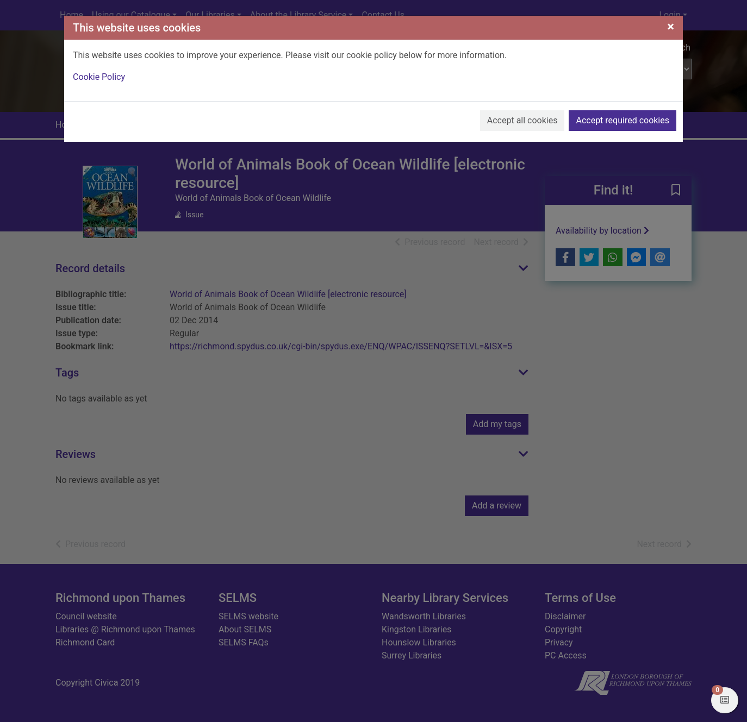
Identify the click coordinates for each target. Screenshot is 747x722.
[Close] (670, 26)
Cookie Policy (99, 77)
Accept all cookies (522, 120)
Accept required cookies (622, 120)
